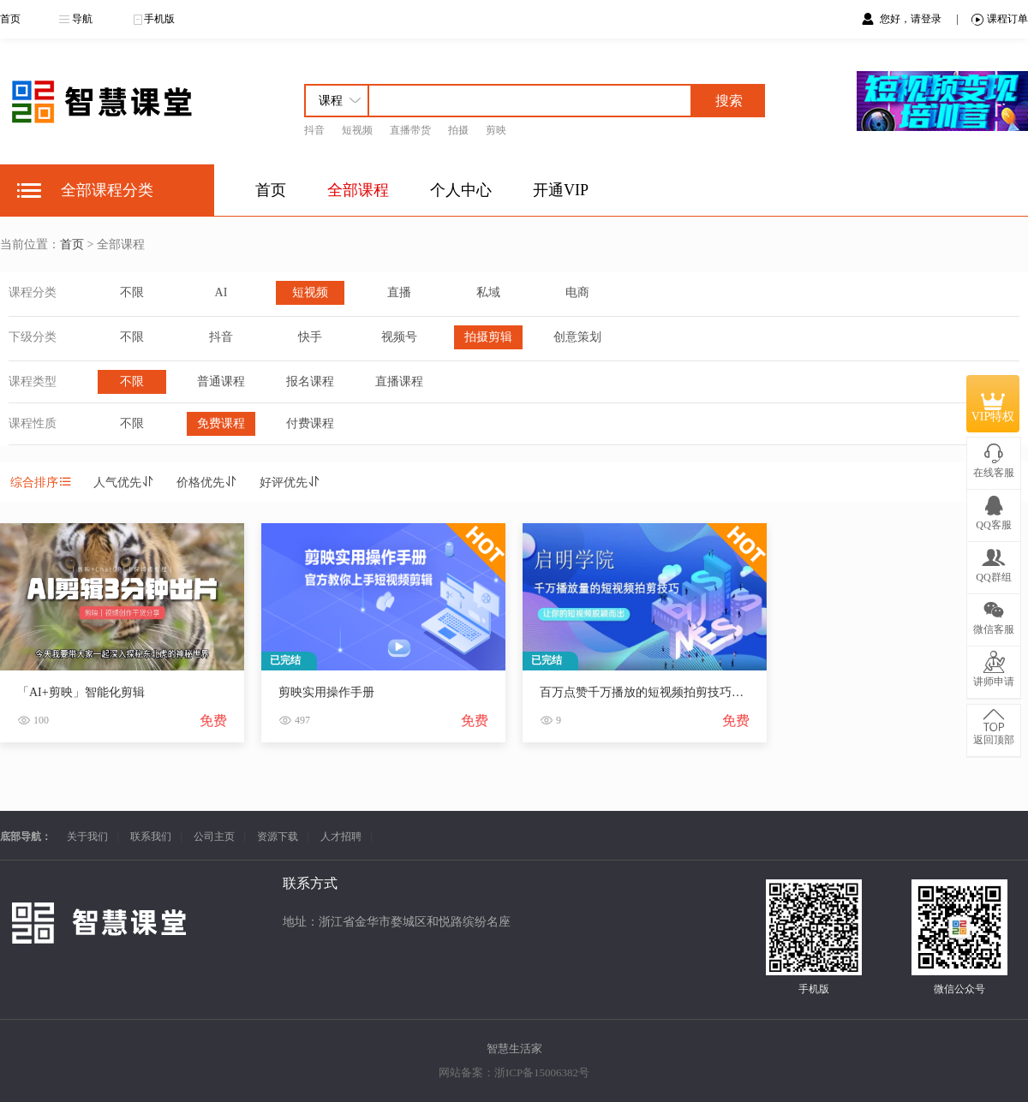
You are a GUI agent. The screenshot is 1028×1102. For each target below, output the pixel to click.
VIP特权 (993, 404)
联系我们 (150, 837)
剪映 (496, 130)
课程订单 (999, 19)
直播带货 (410, 130)
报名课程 (310, 381)
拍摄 (458, 130)
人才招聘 (341, 837)
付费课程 (310, 423)
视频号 (399, 337)
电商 (577, 292)
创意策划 (577, 337)
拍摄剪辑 (488, 337)
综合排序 (41, 482)
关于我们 (87, 837)
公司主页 (214, 837)
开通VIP (561, 190)
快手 (310, 337)
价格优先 (207, 482)
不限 (132, 292)
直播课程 (399, 381)
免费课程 (221, 423)
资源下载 (277, 837)
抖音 (314, 130)
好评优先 (290, 482)
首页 (10, 19)
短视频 (357, 130)
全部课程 (358, 190)
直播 (399, 292)
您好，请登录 (912, 19)
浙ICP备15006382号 (541, 1072)
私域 (488, 292)
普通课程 (221, 381)
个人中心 (461, 190)
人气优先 (124, 482)
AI (221, 292)
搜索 (729, 100)
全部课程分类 (107, 190)
